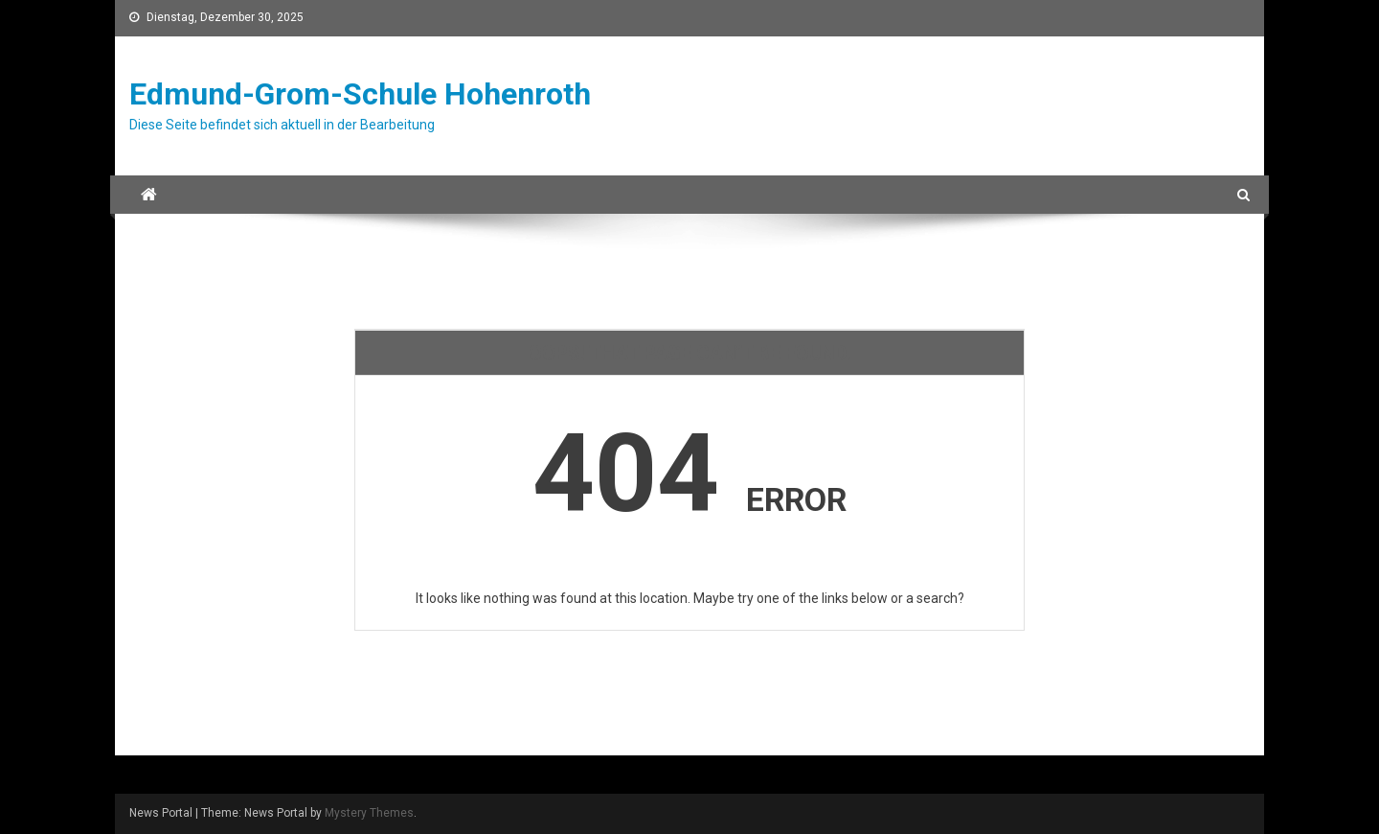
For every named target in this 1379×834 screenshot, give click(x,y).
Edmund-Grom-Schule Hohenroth (360, 94)
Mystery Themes (369, 813)
